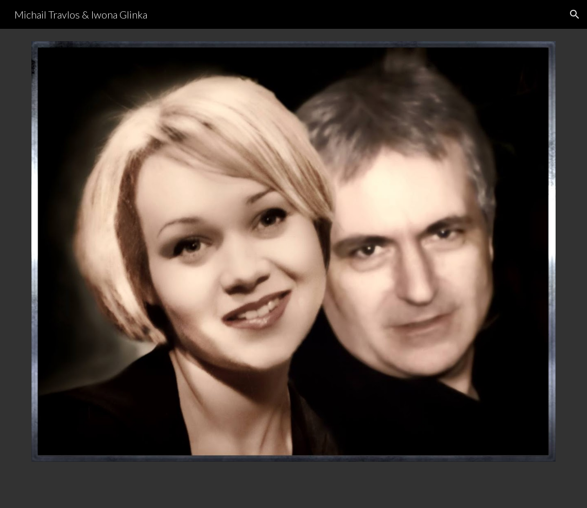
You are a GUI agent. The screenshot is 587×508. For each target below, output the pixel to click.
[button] (574, 14)
